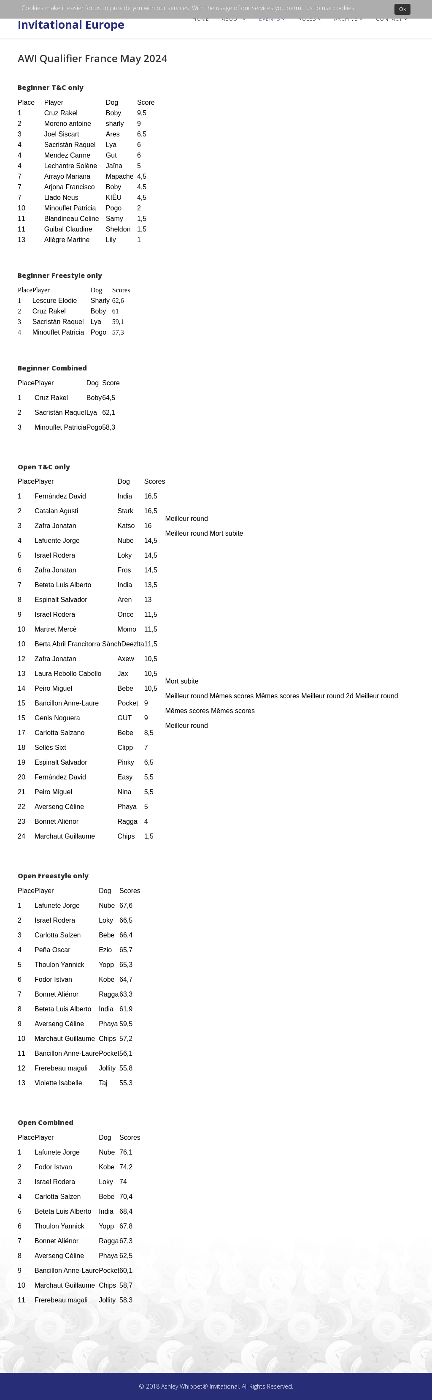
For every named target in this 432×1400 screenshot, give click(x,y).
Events (269, 18)
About (231, 18)
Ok (402, 9)
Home (200, 18)
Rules (307, 18)
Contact (389, 18)
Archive (346, 18)
